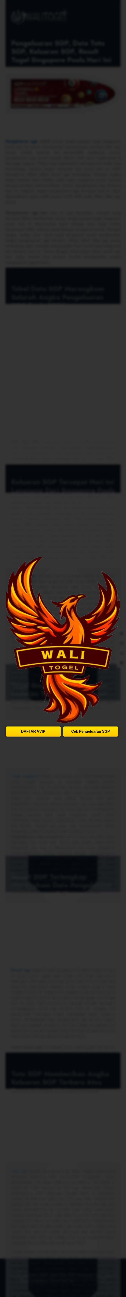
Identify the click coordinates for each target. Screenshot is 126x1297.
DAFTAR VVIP (33, 731)
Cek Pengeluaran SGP (90, 731)
